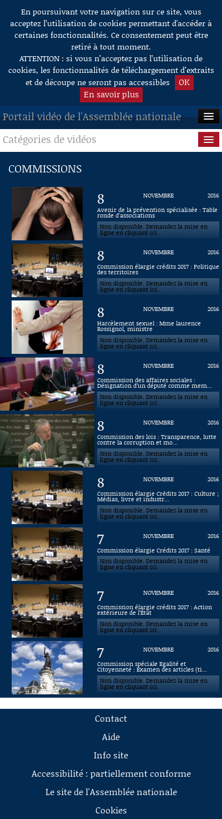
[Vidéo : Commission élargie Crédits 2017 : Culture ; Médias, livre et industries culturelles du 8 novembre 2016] (158, 497)
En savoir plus (111, 94)
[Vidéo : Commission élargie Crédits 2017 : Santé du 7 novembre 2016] (158, 554)
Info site (111, 754)
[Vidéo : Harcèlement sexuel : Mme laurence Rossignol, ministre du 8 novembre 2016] (158, 327)
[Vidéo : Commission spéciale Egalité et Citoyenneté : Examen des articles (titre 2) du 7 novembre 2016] (158, 667)
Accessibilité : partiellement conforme (111, 773)
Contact (111, 718)
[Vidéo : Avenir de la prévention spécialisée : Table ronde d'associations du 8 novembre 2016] (158, 213)
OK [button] (184, 82)
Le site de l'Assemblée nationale (111, 791)
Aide (111, 736)
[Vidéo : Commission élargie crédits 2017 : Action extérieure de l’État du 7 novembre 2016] (158, 611)
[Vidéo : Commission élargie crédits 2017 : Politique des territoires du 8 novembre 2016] (158, 270)
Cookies (111, 809)
